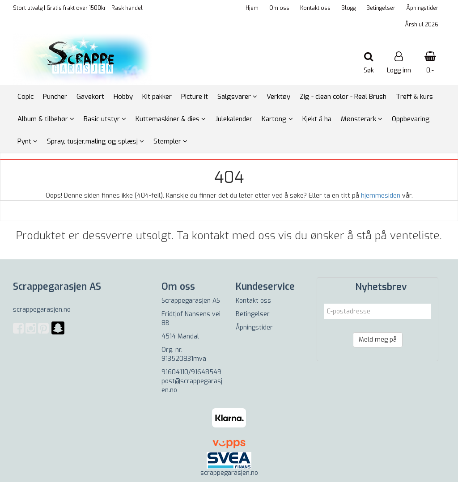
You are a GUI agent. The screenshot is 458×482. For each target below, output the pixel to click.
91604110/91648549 (191, 372)
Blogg (348, 8)
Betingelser (380, 8)
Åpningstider (422, 8)
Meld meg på (378, 339)
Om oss (279, 8)
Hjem (252, 8)
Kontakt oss (315, 8)
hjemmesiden (380, 195)
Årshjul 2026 (421, 24)
